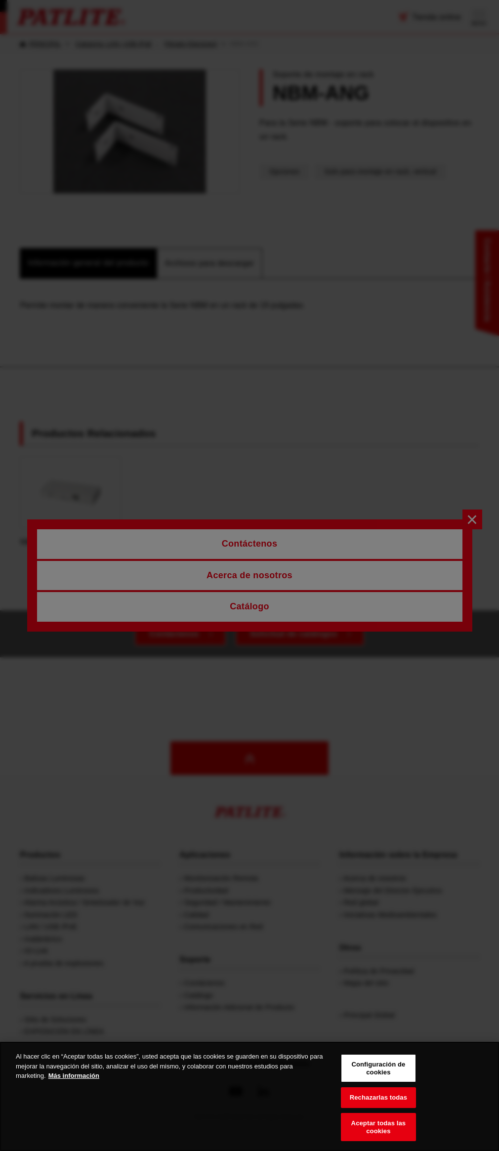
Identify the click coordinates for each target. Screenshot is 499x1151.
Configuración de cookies (378, 1077)
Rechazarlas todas (378, 1106)
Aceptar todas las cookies (378, 1136)
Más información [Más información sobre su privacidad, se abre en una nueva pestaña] (73, 1084)
